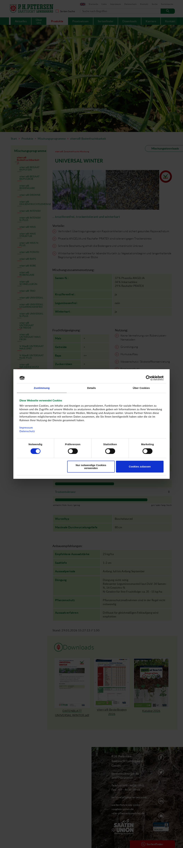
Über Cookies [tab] (141, 387)
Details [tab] (91, 387)
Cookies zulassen (140, 466)
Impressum (26, 427)
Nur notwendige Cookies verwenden (91, 467)
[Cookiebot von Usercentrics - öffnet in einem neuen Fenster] (148, 378)
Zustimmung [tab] (42, 387)
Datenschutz (27, 431)
